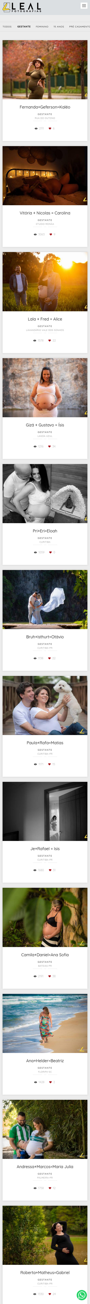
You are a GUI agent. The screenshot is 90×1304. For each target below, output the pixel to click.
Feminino (42, 26)
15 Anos (59, 26)
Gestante (24, 26)
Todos (7, 26)
